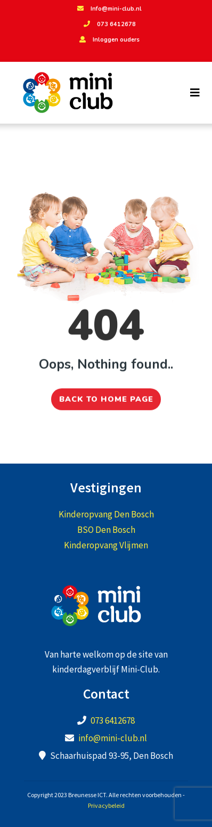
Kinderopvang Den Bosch (106, 514)
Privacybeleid (106, 805)
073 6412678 (108, 24)
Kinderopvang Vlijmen (106, 545)
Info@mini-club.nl (108, 9)
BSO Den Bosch (106, 530)
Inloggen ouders (108, 40)
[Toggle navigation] (195, 93)
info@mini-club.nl (112, 738)
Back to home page (106, 396)
